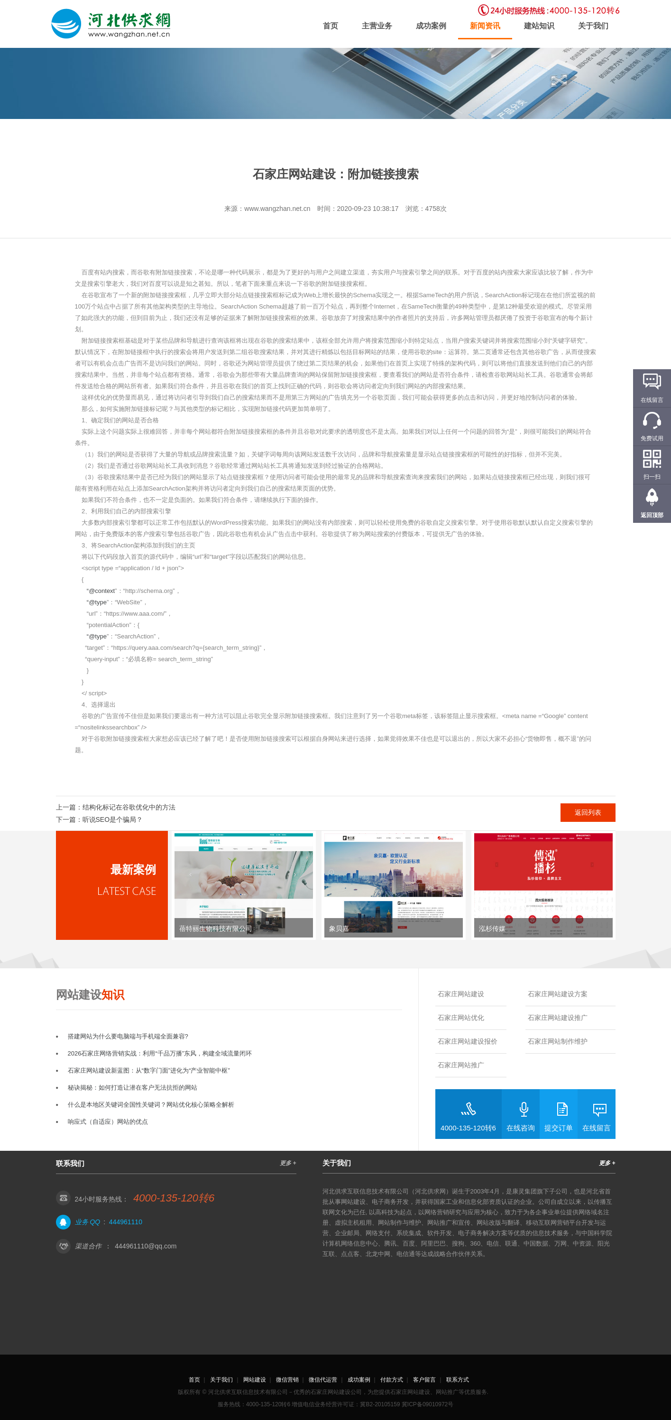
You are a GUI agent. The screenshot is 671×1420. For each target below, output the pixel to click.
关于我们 (593, 26)
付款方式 (391, 1379)
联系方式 (457, 1379)
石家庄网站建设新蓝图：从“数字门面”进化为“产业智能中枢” (149, 1070)
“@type (97, 602)
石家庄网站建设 (461, 994)
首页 (330, 26)
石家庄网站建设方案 (558, 994)
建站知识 (539, 26)
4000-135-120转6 (468, 1128)
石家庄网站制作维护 (558, 1041)
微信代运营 (323, 1379)
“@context (101, 590)
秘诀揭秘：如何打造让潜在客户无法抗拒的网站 (132, 1087)
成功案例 (431, 26)
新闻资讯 (485, 26)
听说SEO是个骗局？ (113, 819)
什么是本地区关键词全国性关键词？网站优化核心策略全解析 (151, 1104)
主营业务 (377, 26)
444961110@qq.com (145, 1246)
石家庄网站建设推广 (558, 1017)
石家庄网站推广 (461, 1065)
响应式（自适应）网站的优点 (108, 1121)
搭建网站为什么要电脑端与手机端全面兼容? (128, 1036)
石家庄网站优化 (461, 1017)
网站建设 (254, 1379)
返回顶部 (652, 515)
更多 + (288, 1163)
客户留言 (424, 1379)
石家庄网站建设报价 (467, 1041)
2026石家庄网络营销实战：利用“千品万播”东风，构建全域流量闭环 (160, 1053)
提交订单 (558, 1128)
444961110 (125, 1222)
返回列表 (588, 812)
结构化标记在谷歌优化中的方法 (129, 807)
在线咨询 (520, 1128)
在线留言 (596, 1128)
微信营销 (287, 1379)
